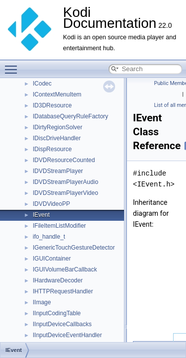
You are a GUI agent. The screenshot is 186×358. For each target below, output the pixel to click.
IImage (42, 302)
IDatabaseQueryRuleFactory (70, 116)
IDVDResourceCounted (64, 160)
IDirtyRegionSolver (57, 127)
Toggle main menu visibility (13, 65)
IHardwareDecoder (58, 280)
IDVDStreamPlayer (58, 171)
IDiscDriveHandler (57, 138)
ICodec (42, 83)
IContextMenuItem (57, 94)
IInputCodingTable (57, 313)
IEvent (41, 214)
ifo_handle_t (49, 236)
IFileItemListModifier (59, 225)
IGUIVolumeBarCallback (65, 269)
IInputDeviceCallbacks (62, 324)
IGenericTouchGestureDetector (74, 247)
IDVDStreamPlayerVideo (65, 192)
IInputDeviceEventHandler (67, 335)
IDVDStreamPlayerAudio (65, 182)
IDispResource (52, 149)
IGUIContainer (52, 258)
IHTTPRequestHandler (63, 291)
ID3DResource (52, 105)
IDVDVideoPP (51, 203)
